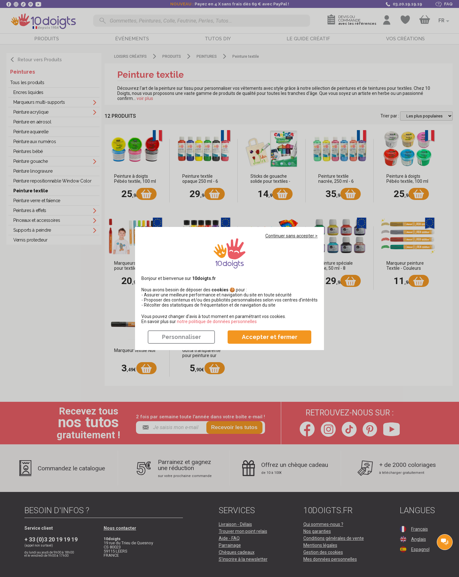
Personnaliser (181, 337)
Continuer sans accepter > (291, 235)
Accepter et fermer (269, 337)
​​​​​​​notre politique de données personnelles (217, 321)
